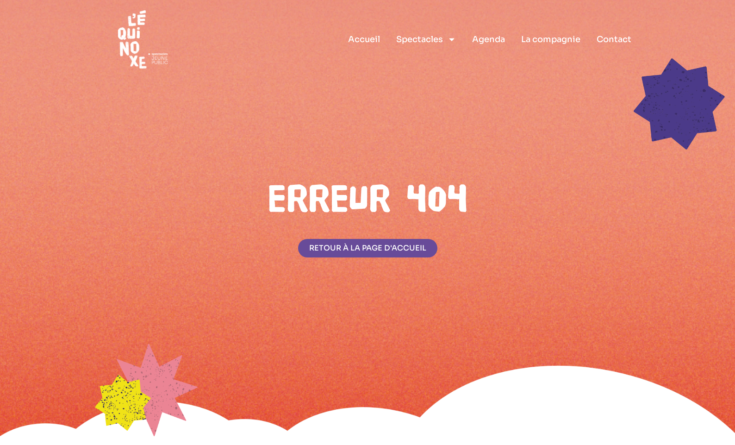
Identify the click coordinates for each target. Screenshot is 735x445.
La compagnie (550, 39)
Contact (614, 39)
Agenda (488, 39)
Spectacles (426, 39)
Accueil (364, 39)
